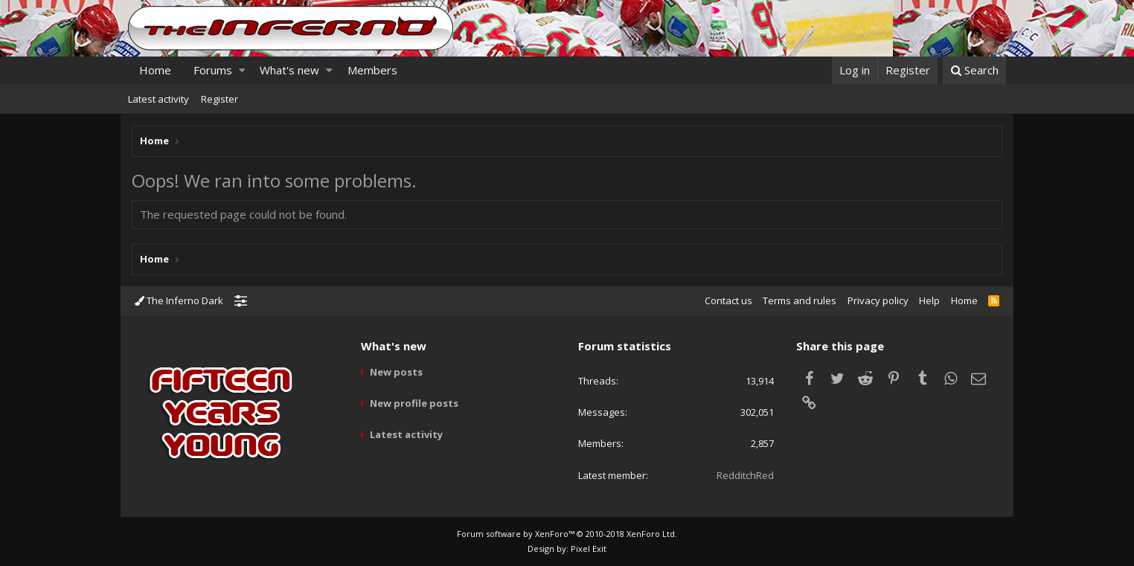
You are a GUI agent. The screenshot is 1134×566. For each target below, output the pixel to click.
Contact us (728, 300)
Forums (212, 69)
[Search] (974, 70)
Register (219, 99)
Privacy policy (878, 300)
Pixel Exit (588, 548)
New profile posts (414, 403)
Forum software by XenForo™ (567, 533)
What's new (289, 69)
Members (372, 69)
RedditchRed (745, 475)
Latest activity (158, 99)
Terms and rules (799, 300)
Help (929, 300)
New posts (396, 372)
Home (155, 69)
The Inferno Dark (179, 300)
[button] (242, 70)
